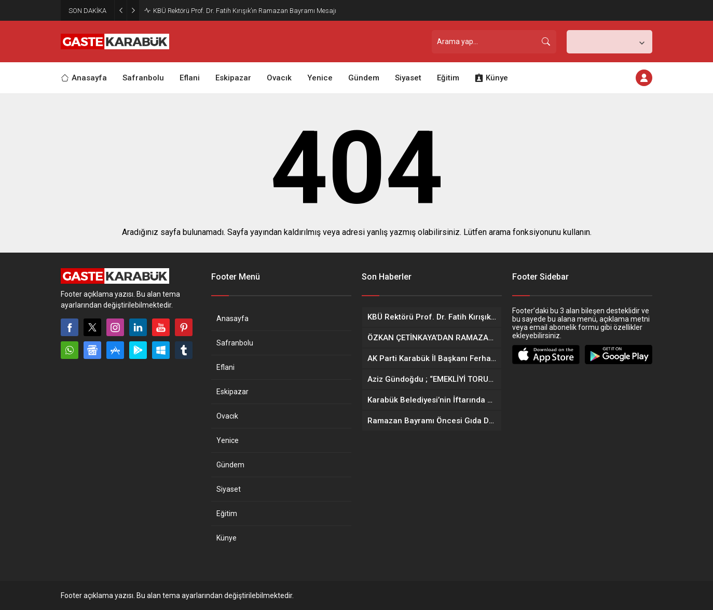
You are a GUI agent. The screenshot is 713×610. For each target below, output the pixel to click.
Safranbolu (234, 343)
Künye (226, 538)
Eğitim (226, 513)
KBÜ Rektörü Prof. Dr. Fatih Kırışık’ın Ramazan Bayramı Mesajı (244, 11)
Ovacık (227, 416)
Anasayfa (232, 318)
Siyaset (228, 489)
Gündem (230, 465)
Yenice (227, 440)
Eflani (225, 367)
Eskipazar (232, 391)
